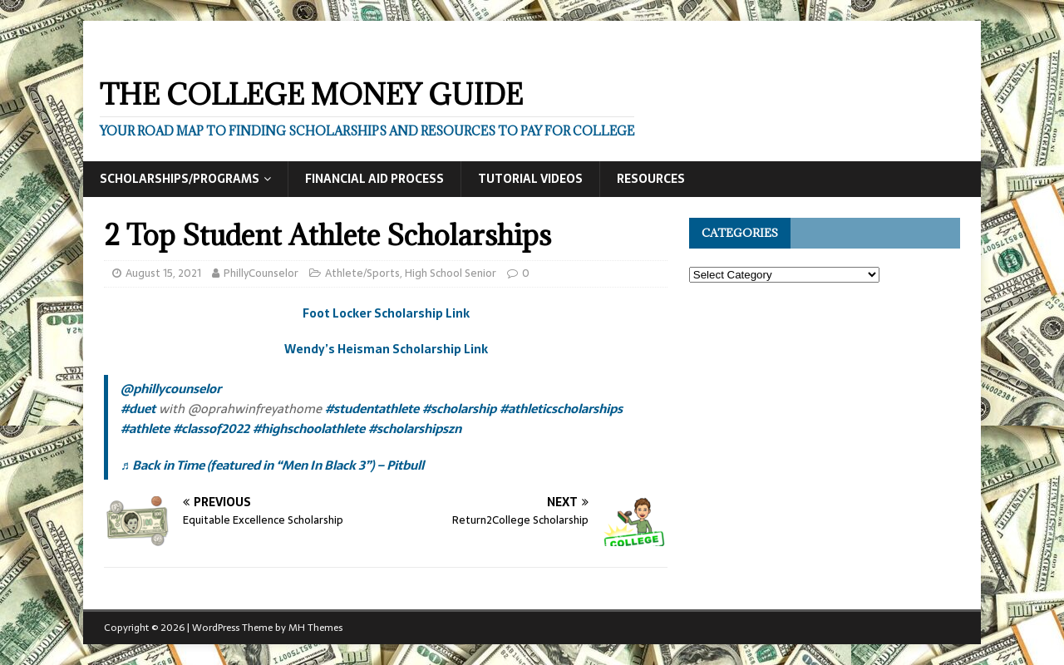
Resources (651, 179)
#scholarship (459, 408)
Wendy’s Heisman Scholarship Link (386, 349)
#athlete (145, 428)
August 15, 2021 (163, 273)
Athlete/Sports (362, 273)
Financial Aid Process (374, 179)
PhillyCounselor (261, 273)
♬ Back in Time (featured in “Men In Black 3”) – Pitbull (272, 465)
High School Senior (450, 273)
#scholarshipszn (414, 428)
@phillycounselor (171, 388)
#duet (138, 408)
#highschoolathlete (309, 428)
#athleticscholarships (561, 408)
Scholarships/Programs (179, 179)
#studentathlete (372, 408)
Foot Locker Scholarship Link (386, 313)
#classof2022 (211, 428)
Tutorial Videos (530, 179)
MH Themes (315, 627)
